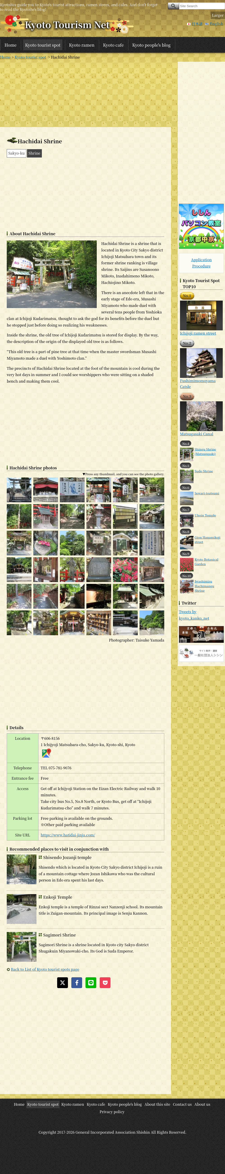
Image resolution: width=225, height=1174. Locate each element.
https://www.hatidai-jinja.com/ (68, 835)
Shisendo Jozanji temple (67, 857)
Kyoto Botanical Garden (206, 561)
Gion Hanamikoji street (207, 539)
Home (10, 45)
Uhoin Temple (205, 515)
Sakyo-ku (16, 153)
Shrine (34, 153)
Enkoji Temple (57, 897)
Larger (218, 15)
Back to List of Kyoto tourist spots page (45, 969)
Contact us (182, 1104)
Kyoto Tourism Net (67, 24)
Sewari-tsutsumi (207, 493)
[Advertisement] (85, 93)
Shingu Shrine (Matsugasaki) (205, 451)
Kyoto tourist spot (42, 45)
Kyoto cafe (113, 45)
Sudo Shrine (204, 471)
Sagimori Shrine (59, 935)
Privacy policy (111, 1111)
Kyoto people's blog (151, 45)
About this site (157, 1104)
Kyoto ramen (81, 45)
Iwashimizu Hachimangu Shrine (204, 586)
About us (202, 1104)
